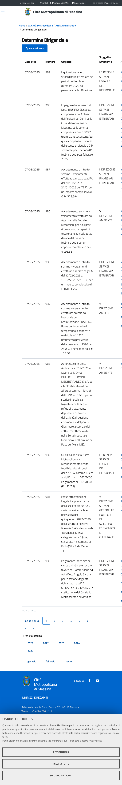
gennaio (32, 661)
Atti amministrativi (65, 25)
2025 (30, 651)
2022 (46, 643)
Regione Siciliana (26, 2)
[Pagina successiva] (25, 628)
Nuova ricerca (35, 48)
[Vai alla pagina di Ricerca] (101, 12)
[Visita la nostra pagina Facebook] (89, 680)
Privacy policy (95, 741)
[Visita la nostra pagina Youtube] (97, 680)
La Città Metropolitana (40, 25)
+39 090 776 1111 (41, 711)
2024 (77, 643)
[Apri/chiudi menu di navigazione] (3, 12)
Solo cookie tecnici (61, 775)
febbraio (50, 661)
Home (22, 25)
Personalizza (61, 752)
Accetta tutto (61, 764)
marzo (68, 661)
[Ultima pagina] (34, 628)
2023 (61, 643)
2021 (30, 643)
